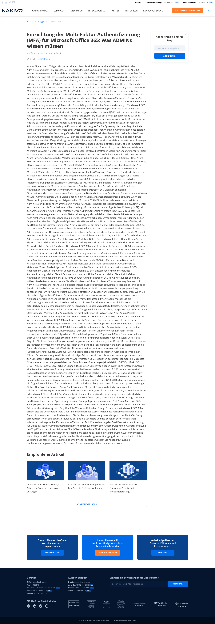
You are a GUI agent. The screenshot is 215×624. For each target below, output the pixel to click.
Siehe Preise (162, 553)
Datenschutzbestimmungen (122, 621)
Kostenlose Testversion (107, 553)
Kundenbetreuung (153, 10)
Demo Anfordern (52, 553)
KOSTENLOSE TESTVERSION (187, 10)
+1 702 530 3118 (195, 2)
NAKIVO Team (44, 59)
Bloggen (41, 21)
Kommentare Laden (87, 504)
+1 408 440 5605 (159, 2)
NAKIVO (31, 21)
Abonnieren (169, 56)
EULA (134, 621)
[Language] (209, 10)
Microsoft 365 (55, 21)
